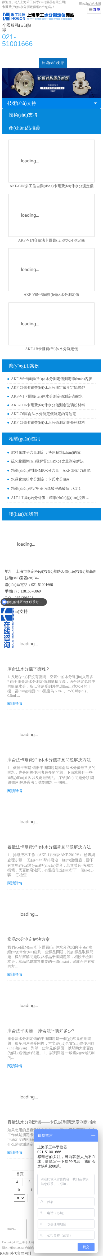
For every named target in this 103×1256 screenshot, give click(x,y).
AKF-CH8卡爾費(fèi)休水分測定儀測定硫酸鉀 (48, 388)
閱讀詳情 (14, 704)
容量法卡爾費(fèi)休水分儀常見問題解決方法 (49, 847)
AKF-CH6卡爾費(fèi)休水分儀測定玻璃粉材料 (48, 405)
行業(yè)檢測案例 (57, 52)
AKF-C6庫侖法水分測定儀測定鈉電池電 (43, 414)
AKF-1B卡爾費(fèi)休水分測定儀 (51, 349)
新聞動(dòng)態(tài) (20, 63)
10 (18, 1190)
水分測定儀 (27, 52)
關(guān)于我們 (82, 63)
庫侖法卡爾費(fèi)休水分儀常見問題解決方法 (49, 760)
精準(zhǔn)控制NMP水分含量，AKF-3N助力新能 (51, 471)
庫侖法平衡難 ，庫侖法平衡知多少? (40, 1030)
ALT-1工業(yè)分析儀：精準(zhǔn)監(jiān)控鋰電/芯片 (52, 498)
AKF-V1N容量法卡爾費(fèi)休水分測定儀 (51, 240)
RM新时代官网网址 (16, 1253)
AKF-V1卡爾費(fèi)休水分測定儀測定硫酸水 (47, 396)
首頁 (8, 52)
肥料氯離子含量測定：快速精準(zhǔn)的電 (46, 453)
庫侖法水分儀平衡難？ (28, 669)
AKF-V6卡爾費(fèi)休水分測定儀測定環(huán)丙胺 (51, 379)
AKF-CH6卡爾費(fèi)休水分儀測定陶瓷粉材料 (48, 423)
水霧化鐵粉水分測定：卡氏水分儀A (40, 479)
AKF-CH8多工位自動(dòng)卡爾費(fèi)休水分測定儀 (51, 186)
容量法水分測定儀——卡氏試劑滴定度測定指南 (51, 1122)
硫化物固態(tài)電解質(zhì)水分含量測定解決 (47, 461)
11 (32, 1190)
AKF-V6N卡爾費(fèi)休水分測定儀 (51, 295)
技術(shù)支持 (53, 63)
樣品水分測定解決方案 (28, 939)
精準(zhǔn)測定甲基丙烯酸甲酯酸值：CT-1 (46, 489)
